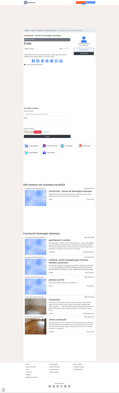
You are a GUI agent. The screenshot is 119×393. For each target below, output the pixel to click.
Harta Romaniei (53, 369)
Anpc (27, 369)
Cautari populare (54, 372)
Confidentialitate (78, 369)
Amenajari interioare (50, 30)
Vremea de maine (54, 367)
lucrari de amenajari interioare (33, 64)
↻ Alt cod (37, 132)
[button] (90, 2)
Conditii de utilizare (78, 367)
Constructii (40, 30)
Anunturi (27, 30)
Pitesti (33, 30)
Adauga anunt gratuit (32, 377)
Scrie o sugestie (77, 364)
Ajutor (27, 364)
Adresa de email (28, 111)
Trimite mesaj (84, 53)
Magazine (28, 374)
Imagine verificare (29, 129)
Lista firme (29, 372)
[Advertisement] (59, 17)
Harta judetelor (53, 364)
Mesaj (25, 118)
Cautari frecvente (31, 367)
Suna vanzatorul (83, 49)
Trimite (47, 136)
